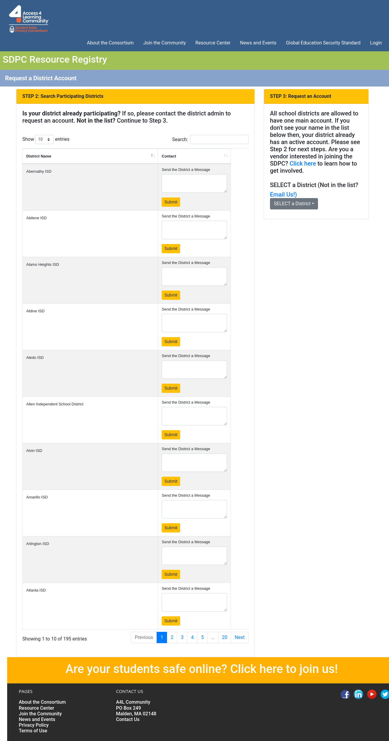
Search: (210, 139)
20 (224, 637)
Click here (303, 163)
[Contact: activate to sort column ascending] (194, 156)
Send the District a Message (186, 170)
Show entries (46, 139)
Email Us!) (283, 194)
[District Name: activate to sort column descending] (90, 156)
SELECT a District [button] (292, 203)
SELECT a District (293, 185)
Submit (170, 202)
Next (240, 637)
